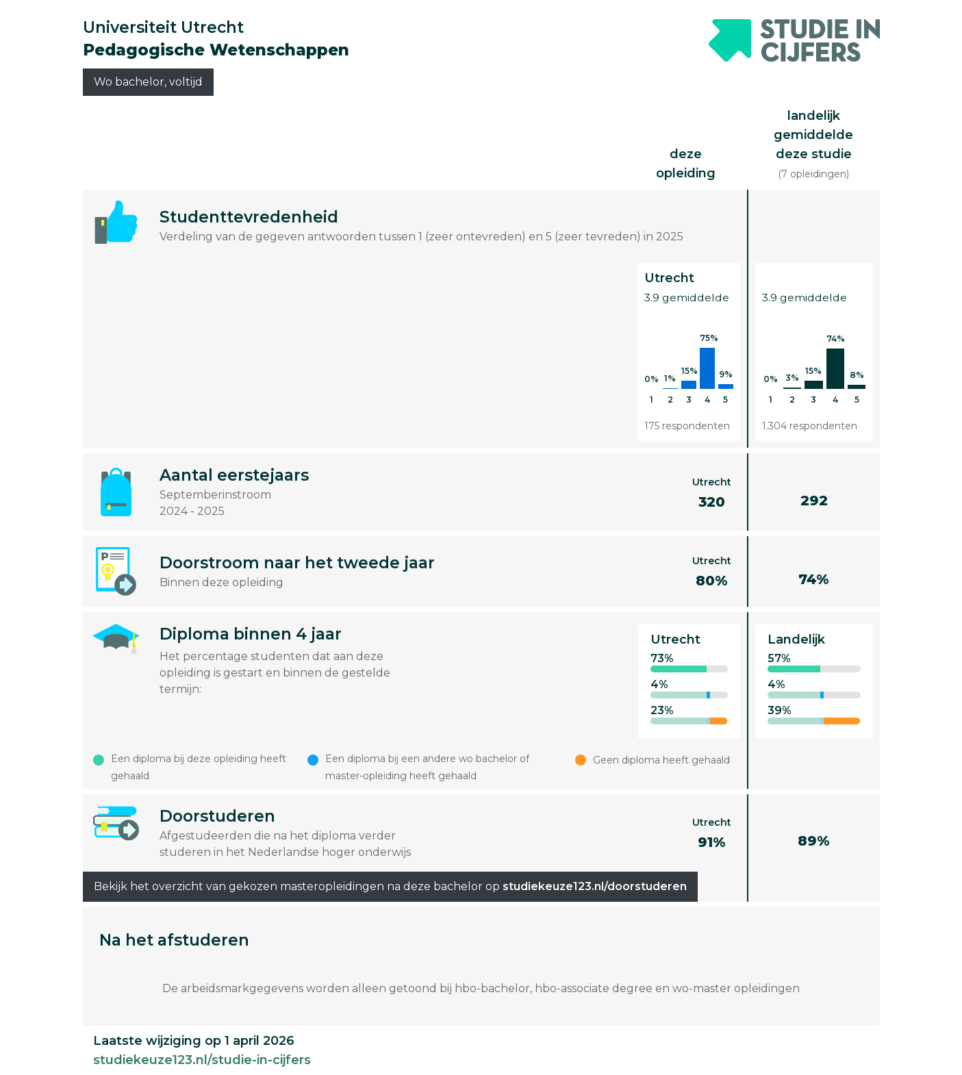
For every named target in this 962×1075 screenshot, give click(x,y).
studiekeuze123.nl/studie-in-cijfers (202, 1059)
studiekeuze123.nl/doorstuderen (595, 886)
